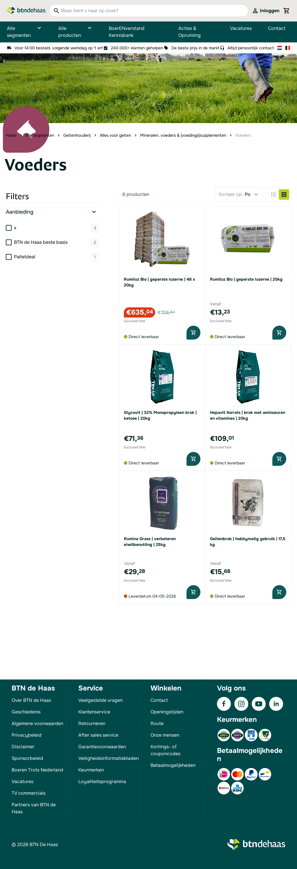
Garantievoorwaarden (102, 747)
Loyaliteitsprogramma (102, 781)
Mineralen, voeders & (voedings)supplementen (183, 135)
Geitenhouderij (77, 135)
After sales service (98, 735)
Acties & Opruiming (189, 31)
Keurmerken (91, 770)
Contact (276, 28)
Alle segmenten (24, 32)
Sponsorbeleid (27, 758)
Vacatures (241, 28)
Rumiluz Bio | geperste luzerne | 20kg (246, 279)
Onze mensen (165, 735)
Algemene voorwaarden (37, 723)
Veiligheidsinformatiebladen (108, 758)
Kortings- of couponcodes (165, 750)
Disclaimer (23, 747)
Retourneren (91, 723)
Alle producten (75, 32)
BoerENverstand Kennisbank (126, 31)
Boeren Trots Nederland (37, 770)
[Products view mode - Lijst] (273, 194)
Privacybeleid (26, 735)
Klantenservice (94, 712)
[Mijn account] (266, 10)
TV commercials (29, 793)
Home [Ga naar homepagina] (11, 135)
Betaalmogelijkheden (173, 765)
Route (157, 723)
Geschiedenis (26, 712)
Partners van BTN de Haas (34, 808)
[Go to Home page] (26, 11)
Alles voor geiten (115, 135)
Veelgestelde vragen (100, 700)
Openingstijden (167, 712)
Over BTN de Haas (31, 700)
